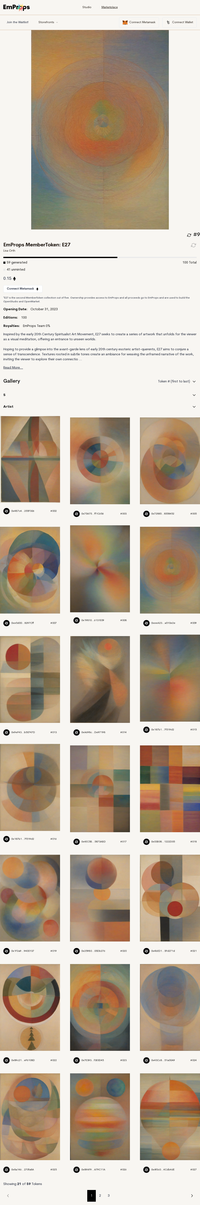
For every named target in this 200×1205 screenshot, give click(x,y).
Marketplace (109, 7)
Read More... (13, 367)
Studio (86, 7)
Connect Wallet (179, 22)
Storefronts (48, 22)
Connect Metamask (139, 22)
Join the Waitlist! (17, 22)
